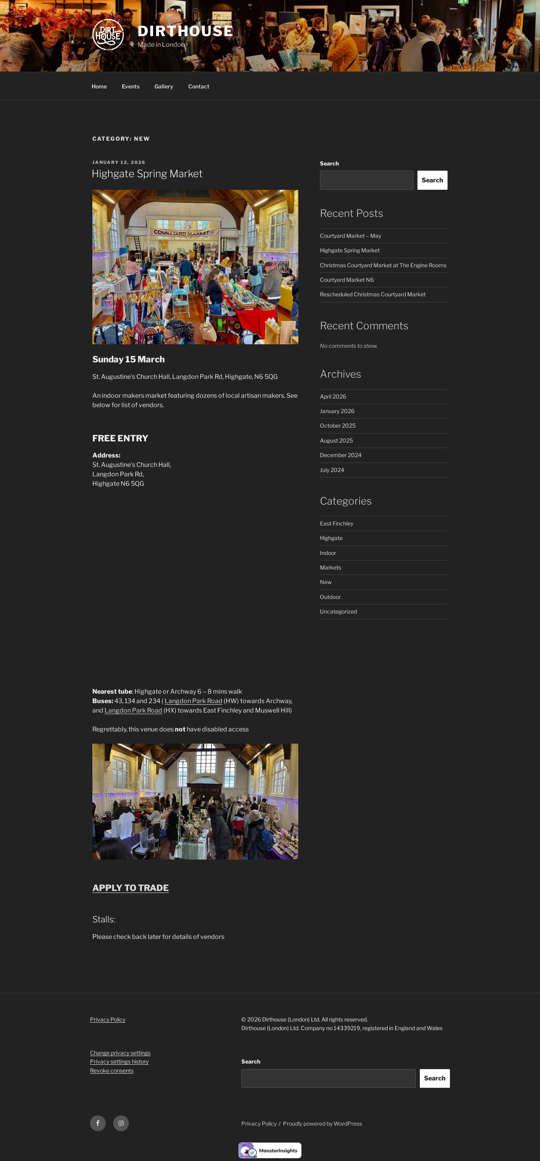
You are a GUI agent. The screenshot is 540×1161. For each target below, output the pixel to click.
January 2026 (337, 411)
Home (99, 86)
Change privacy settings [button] (120, 1052)
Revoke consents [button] (112, 1070)
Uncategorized (338, 611)
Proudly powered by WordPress (322, 1123)
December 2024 (341, 455)
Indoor (328, 552)
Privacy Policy (107, 1019)
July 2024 (332, 470)
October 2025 (338, 425)
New (326, 582)
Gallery (163, 86)
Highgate (331, 538)
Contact (198, 86)
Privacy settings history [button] (119, 1061)
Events (131, 86)
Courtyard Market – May (350, 235)
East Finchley (336, 523)
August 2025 (336, 440)
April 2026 (333, 396)
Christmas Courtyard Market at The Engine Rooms (383, 265)
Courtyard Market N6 (347, 279)
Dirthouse (186, 31)
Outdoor (330, 596)
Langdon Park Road (193, 701)
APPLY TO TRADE (130, 888)
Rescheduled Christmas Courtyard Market (373, 294)
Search (329, 163)
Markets (330, 567)
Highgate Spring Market (147, 173)
